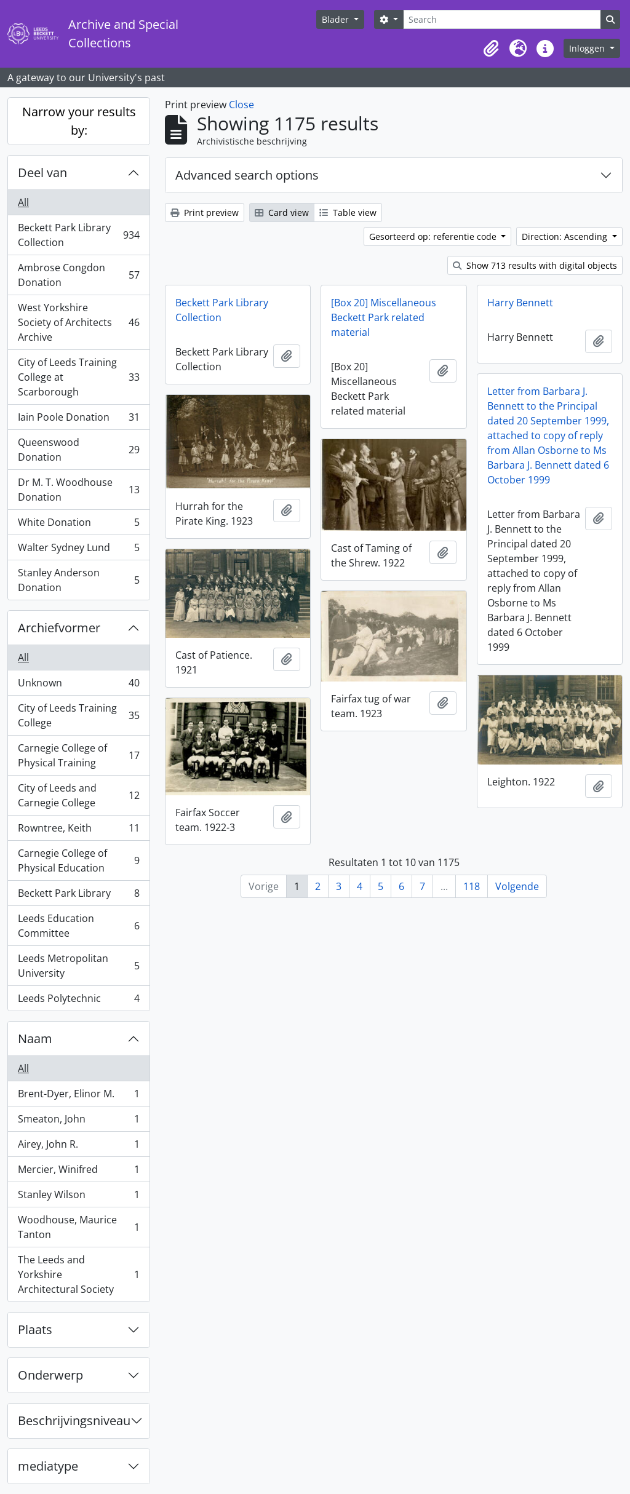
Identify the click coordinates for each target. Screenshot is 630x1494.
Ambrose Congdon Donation (78, 275)
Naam (35, 1038)
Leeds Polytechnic (78, 1001)
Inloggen (588, 48)
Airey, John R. (78, 1147)
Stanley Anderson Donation (78, 580)
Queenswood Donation (78, 449)
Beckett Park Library (78, 896)
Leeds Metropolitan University (78, 966)
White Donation (78, 525)
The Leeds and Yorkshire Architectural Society (78, 1274)
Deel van (42, 172)
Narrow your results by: (79, 120)
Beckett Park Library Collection (78, 235)
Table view (348, 212)
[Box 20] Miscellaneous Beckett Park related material (383, 317)
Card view (282, 212)
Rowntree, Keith (78, 831)
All (23, 202)
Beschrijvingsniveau (74, 1420)
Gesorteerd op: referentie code (434, 236)
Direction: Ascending (566, 236)
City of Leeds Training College (78, 715)
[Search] (502, 19)
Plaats (35, 1329)
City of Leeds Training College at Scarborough (78, 377)
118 (471, 886)
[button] (490, 48)
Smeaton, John (78, 1121)
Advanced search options (247, 175)
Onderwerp (50, 1375)
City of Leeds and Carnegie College (78, 795)
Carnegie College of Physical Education (78, 860)
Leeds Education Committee (78, 926)
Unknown (78, 685)
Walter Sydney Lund (78, 550)
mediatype (48, 1466)
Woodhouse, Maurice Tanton (78, 1227)
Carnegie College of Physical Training (78, 755)
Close (241, 104)
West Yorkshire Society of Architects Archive (78, 322)
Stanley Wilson (78, 1197)
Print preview (204, 212)
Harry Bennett (520, 302)
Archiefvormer (59, 627)
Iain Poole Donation (78, 420)
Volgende (517, 886)
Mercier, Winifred (78, 1172)
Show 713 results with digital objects (535, 265)
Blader (336, 19)
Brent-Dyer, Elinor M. (78, 1096)
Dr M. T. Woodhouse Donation (78, 489)
